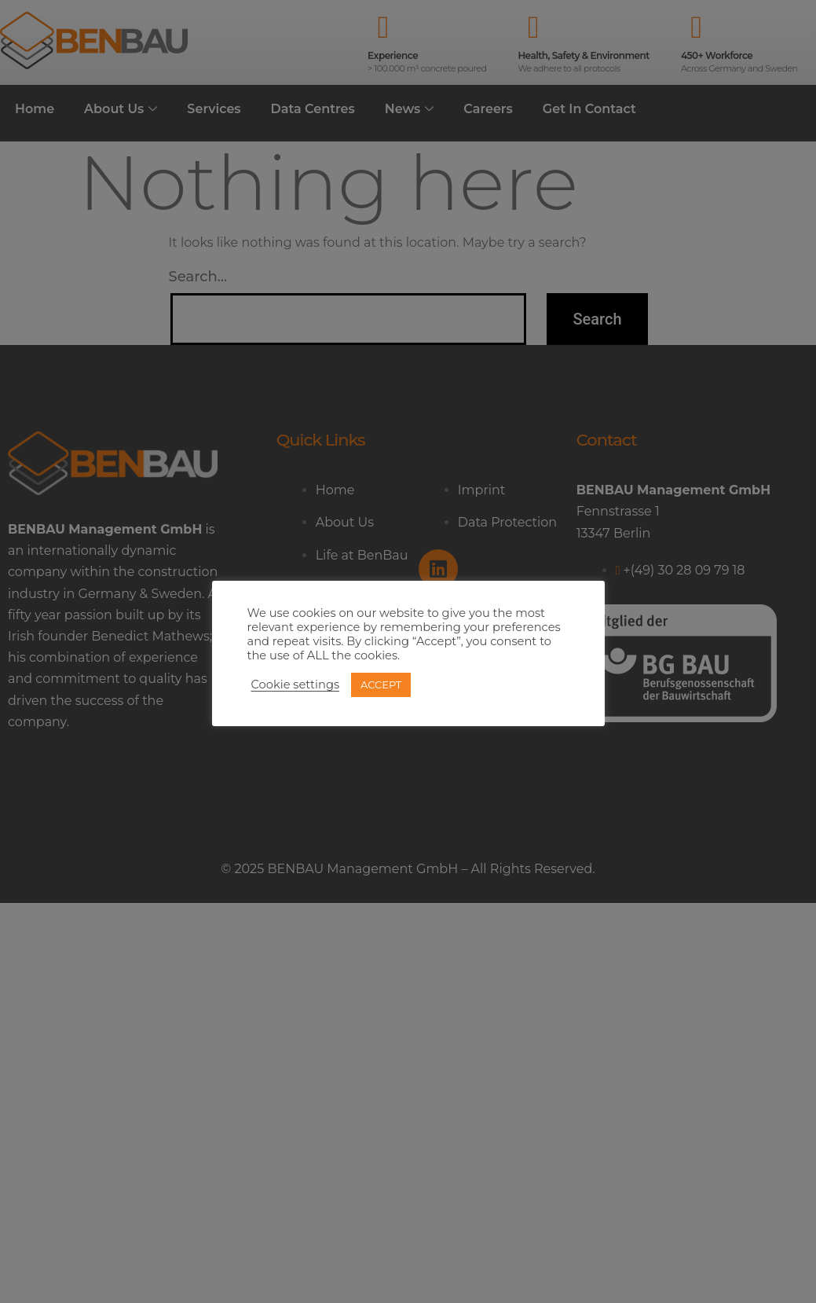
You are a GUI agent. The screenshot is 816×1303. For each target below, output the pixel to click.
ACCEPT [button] (380, 684)
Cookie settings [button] (295, 684)
